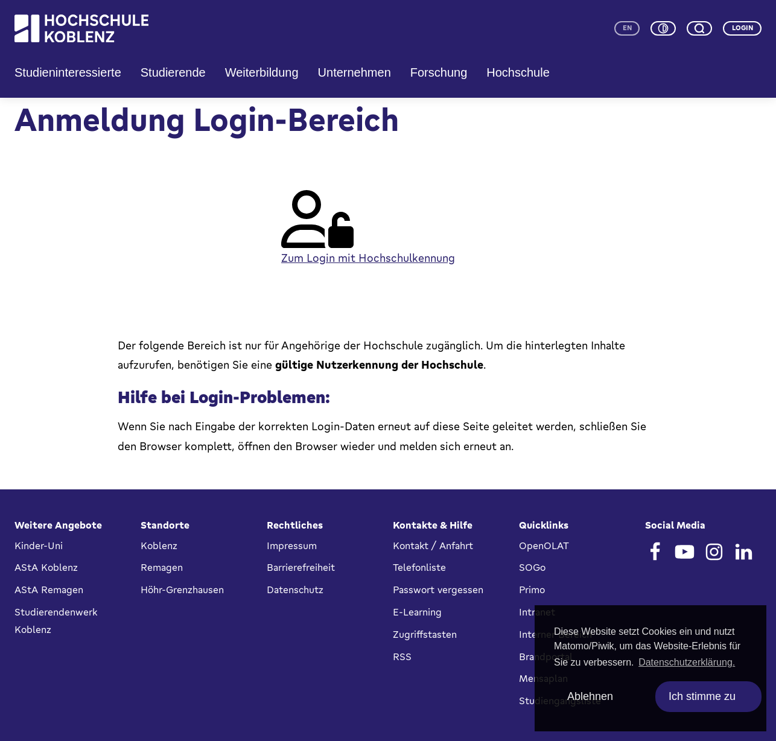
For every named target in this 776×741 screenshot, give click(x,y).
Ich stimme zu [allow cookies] (702, 696)
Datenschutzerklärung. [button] (686, 662)
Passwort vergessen (438, 589)
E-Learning (417, 612)
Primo (532, 589)
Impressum (292, 545)
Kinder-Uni (38, 545)
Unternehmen (354, 72)
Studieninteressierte (67, 72)
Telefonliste (419, 567)
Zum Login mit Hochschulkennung (368, 257)
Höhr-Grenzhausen (182, 589)
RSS (402, 656)
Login (742, 28)
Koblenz (159, 545)
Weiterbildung (262, 72)
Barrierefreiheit (301, 567)
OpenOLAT (544, 545)
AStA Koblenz (46, 567)
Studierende (173, 72)
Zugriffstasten (425, 634)
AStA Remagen (48, 589)
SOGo (532, 567)
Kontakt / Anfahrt (433, 545)
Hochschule (518, 72)
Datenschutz (295, 589)
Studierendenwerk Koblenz (55, 620)
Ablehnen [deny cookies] (590, 696)
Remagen (162, 567)
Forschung (439, 72)
